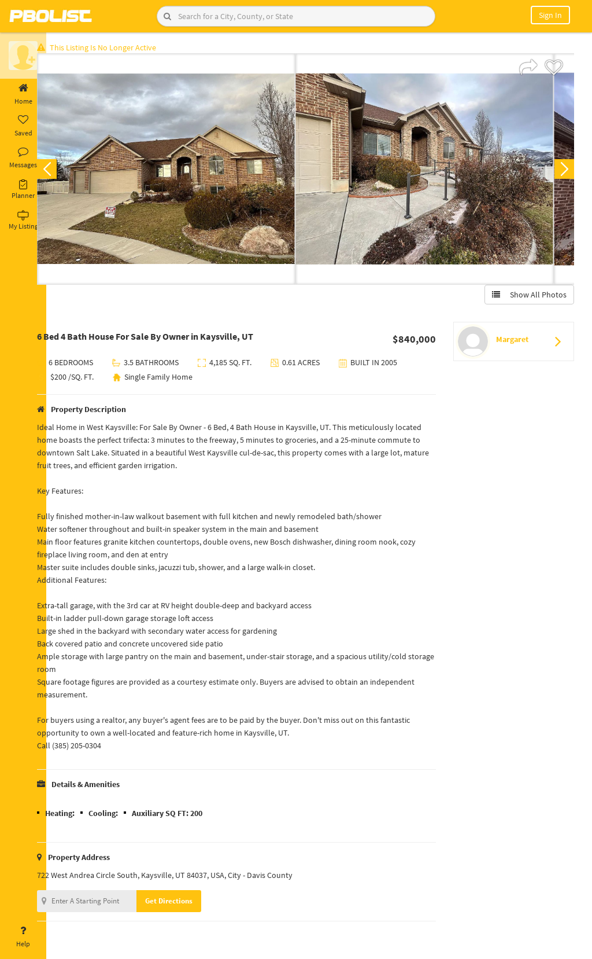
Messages (23, 158)
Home (23, 94)
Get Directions (186, 903)
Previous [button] (65, 171)
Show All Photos (527, 297)
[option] (184, 171)
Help (23, 937)
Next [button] (562, 171)
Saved (23, 126)
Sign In (550, 15)
